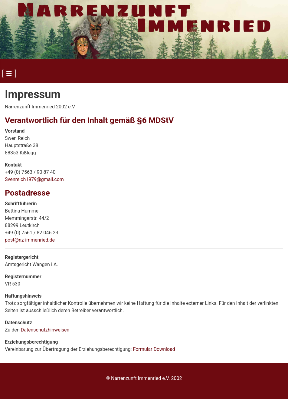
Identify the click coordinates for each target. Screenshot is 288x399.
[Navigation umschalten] (9, 73)
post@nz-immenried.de (30, 240)
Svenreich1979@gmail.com (34, 179)
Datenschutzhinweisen (45, 330)
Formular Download (154, 349)
